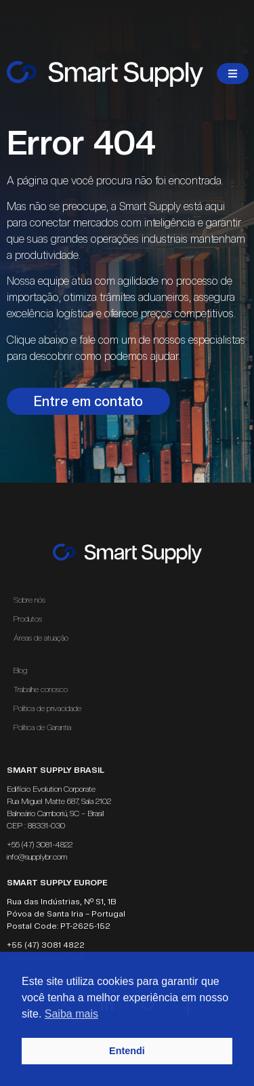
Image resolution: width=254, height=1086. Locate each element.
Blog (20, 670)
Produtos (28, 619)
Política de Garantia (42, 727)
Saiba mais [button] (71, 1014)
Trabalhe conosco (41, 689)
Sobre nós (29, 600)
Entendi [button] (127, 1050)
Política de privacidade (47, 708)
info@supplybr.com (37, 857)
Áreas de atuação (44, 638)
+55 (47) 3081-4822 (39, 844)
